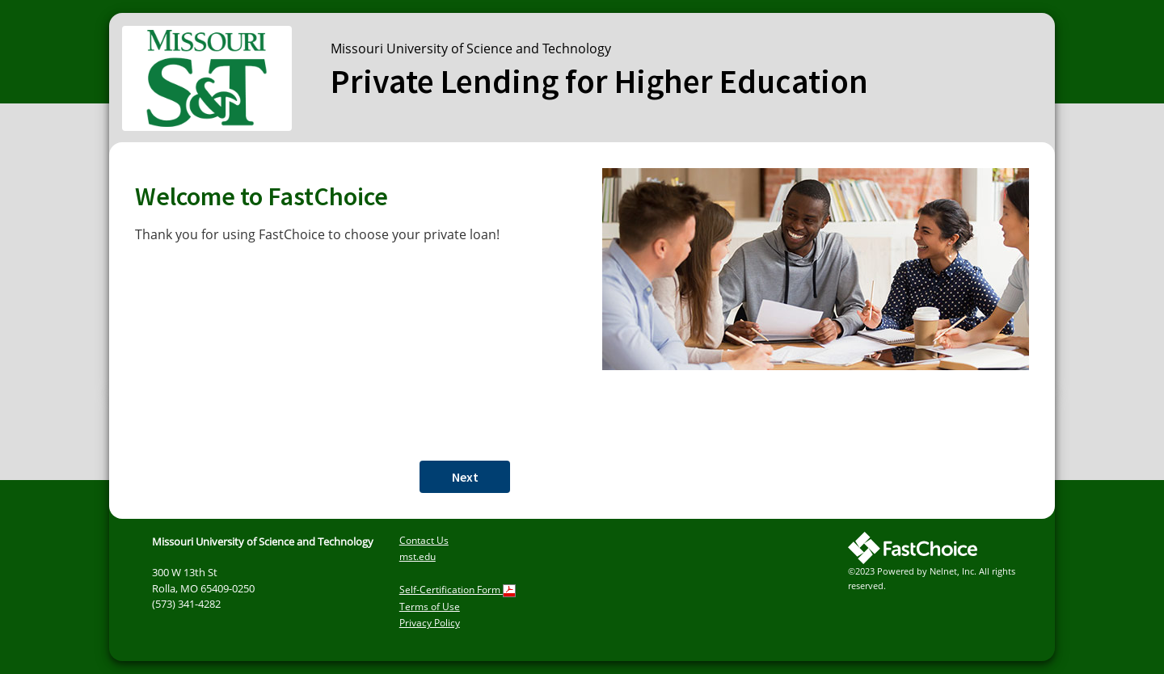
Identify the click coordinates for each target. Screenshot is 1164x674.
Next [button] (465, 477)
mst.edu (417, 556)
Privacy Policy (429, 623)
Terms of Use (429, 606)
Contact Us (424, 540)
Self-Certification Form (457, 589)
